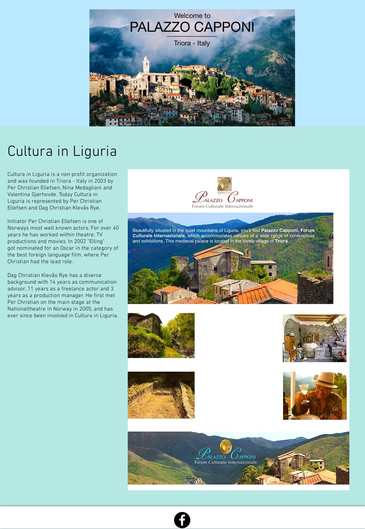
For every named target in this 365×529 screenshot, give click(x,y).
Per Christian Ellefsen (54, 221)
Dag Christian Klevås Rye (37, 275)
